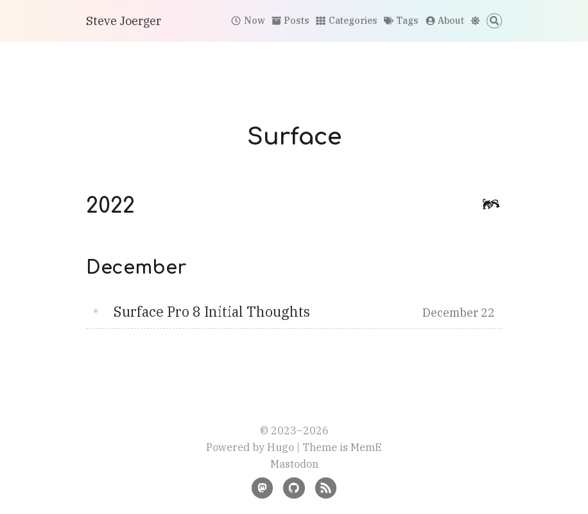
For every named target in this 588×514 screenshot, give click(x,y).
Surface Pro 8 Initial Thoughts (212, 312)
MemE (366, 447)
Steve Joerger (123, 20)
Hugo (280, 447)
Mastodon (294, 463)
